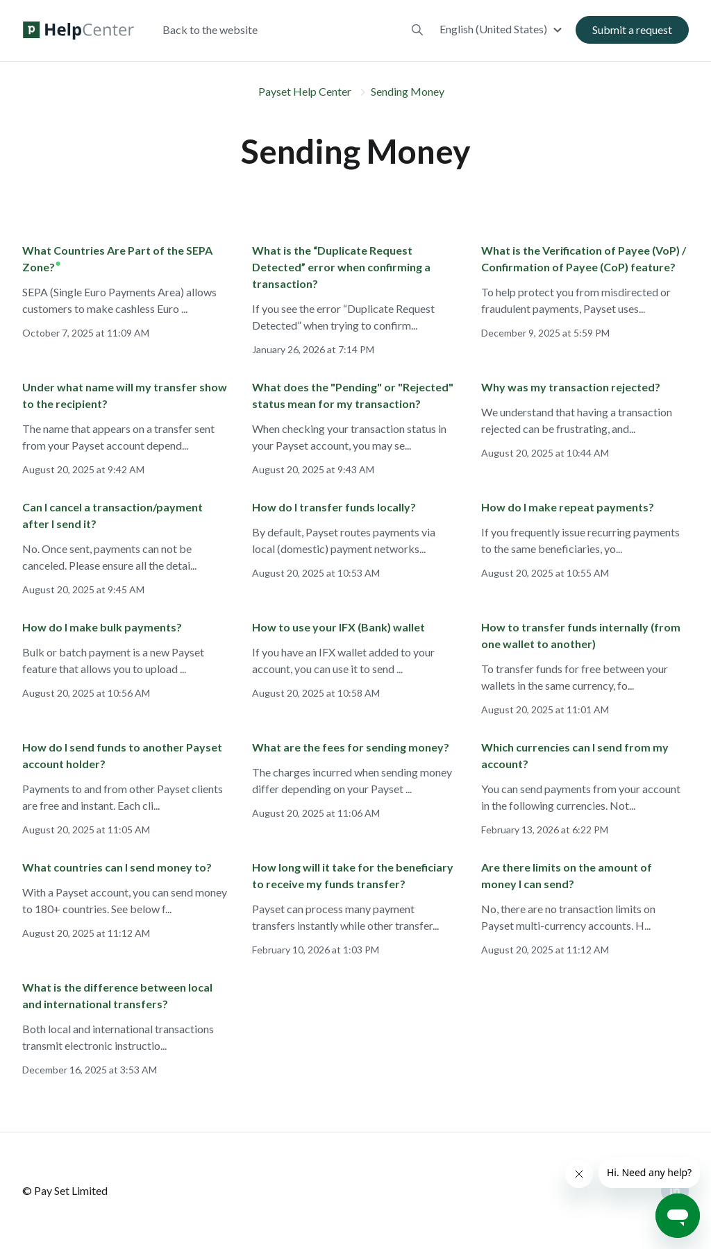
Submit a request (632, 30)
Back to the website (210, 30)
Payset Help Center (304, 91)
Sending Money (407, 91)
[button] (503, 29)
